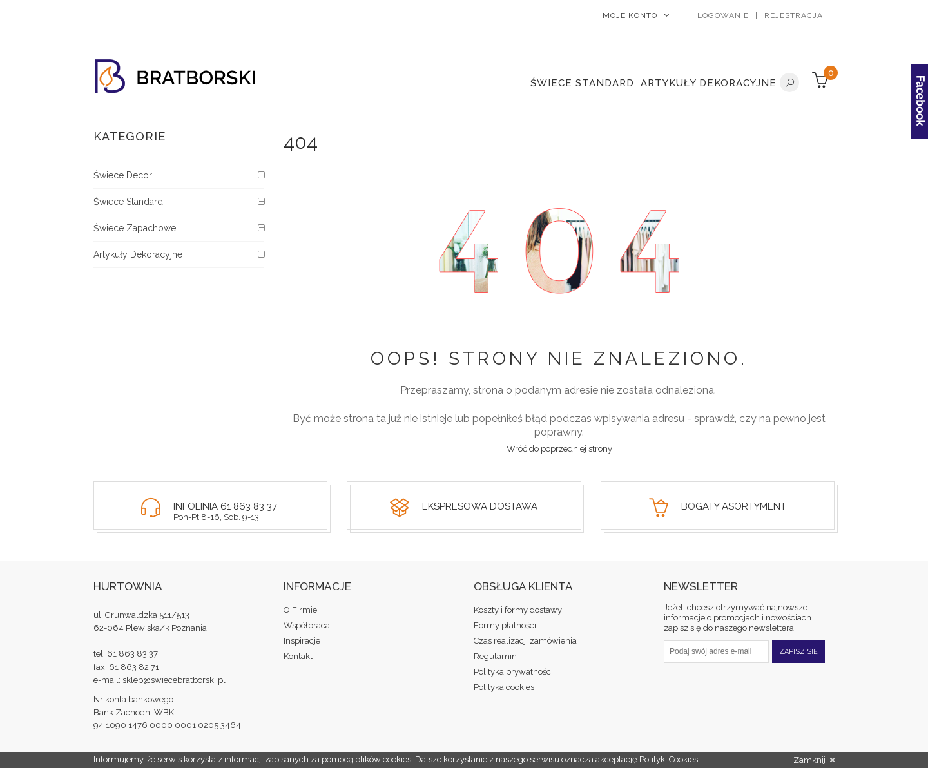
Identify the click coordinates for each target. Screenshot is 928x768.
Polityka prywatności (513, 672)
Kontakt (298, 656)
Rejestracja (793, 15)
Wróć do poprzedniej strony (559, 449)
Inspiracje (302, 641)
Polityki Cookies (668, 759)
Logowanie (723, 15)
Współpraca (307, 625)
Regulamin (495, 656)
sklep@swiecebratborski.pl (174, 680)
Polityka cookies (504, 687)
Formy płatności (505, 625)
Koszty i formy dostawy (518, 610)
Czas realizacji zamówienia (525, 641)
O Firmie (300, 610)
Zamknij (814, 760)
